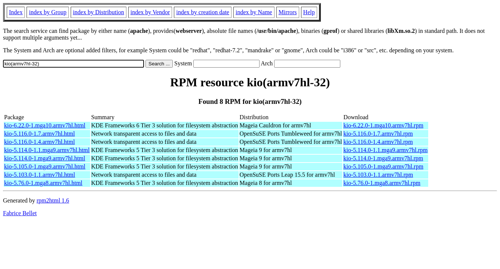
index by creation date (202, 12)
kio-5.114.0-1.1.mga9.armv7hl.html (47, 150)
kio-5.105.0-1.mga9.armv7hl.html (44, 166)
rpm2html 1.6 (53, 200)
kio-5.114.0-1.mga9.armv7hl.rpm (383, 158)
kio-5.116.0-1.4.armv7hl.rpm (378, 142)
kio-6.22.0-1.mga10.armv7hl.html (44, 125)
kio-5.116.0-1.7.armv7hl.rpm (378, 133)
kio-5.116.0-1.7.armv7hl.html (39, 133)
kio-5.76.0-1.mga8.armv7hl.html (43, 183)
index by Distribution (98, 12)
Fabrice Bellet (20, 213)
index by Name (254, 12)
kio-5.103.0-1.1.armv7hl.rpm (378, 174)
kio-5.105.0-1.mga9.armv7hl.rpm (383, 166)
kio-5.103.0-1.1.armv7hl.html (39, 174)
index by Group (47, 12)
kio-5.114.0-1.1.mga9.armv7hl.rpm (385, 150)
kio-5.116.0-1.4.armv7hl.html (39, 142)
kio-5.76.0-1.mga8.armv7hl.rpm (381, 183)
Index (15, 12)
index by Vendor (150, 12)
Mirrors (288, 12)
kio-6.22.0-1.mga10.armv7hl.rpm (383, 125)
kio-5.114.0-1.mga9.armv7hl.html (44, 158)
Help (309, 12)
